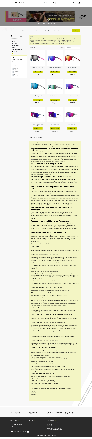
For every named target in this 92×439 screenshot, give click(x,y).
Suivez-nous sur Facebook (12, 433)
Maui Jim (15, 56)
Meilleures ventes (32, 426)
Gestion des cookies (52, 437)
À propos (12, 426)
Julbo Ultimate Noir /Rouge (72, 68)
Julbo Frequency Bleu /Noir (38, 124)
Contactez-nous (13, 430)
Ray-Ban (15, 62)
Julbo (14, 54)
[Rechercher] (48, 3)
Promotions (31, 423)
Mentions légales (13, 423)
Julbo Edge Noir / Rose (37, 67)
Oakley (15, 51)
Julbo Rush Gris (72, 124)
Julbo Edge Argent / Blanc (38, 96)
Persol (14, 58)
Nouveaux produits (32, 424)
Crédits (45, 437)
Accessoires (15, 45)
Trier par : (62, 47)
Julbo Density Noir (55, 124)
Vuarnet (15, 64)
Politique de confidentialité (15, 429)
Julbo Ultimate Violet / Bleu (72, 96)
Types (13, 47)
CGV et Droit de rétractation (16, 424)
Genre (13, 41)
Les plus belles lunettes (18, 66)
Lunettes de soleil (16, 49)
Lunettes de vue (16, 68)
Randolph (15, 60)
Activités (14, 43)
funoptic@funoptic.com (58, 429)
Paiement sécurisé (14, 427)
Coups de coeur (16, 72)
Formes (13, 70)
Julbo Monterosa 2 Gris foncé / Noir (55, 96)
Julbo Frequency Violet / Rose (55, 68)
